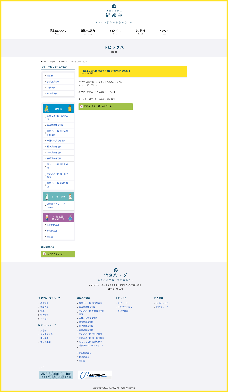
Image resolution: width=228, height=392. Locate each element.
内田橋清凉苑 (53, 225)
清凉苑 (50, 236)
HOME (44, 62)
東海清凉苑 (52, 231)
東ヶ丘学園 (52, 93)
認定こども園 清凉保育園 (57, 117)
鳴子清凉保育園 (54, 152)
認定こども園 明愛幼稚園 (57, 185)
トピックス (115, 30)
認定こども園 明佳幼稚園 (57, 166)
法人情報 (44, 315)
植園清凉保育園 (54, 146)
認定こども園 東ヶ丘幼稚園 (57, 175)
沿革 (42, 311)
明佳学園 (51, 87)
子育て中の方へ (125, 307)
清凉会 (52, 62)
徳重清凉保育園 (54, 158)
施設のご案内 (88, 30)
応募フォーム (162, 307)
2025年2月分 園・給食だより (98, 106)
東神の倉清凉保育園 (56, 140)
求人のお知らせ (163, 303)
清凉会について (58, 30)
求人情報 (140, 30)
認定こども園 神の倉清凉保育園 (57, 133)
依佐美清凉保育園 (55, 125)
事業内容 (44, 307)
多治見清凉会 (53, 81)
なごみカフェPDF (55, 254)
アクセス (164, 30)
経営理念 (44, 303)
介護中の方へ (124, 311)
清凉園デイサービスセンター (57, 206)
